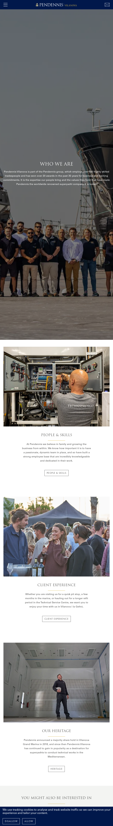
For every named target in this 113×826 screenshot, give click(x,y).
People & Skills (56, 472)
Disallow (11, 821)
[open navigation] (5, 5)
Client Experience (56, 618)
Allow (28, 821)
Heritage (56, 768)
